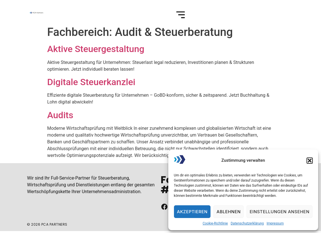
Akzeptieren (192, 211)
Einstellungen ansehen (279, 211)
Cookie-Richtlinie (215, 223)
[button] (310, 160)
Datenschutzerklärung (247, 223)
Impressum (275, 223)
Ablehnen (228, 211)
